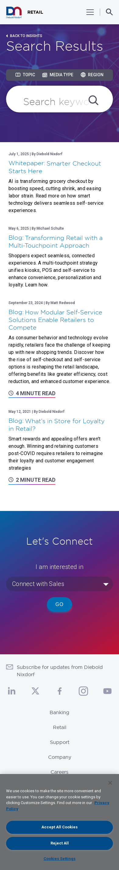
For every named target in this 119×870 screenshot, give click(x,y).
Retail (59, 727)
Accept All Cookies (59, 827)
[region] (59, 822)
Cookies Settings (59, 858)
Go (59, 604)
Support (59, 742)
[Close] (110, 783)
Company (59, 757)
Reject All (60, 843)
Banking (59, 712)
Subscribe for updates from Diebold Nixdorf (60, 670)
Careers (59, 772)
